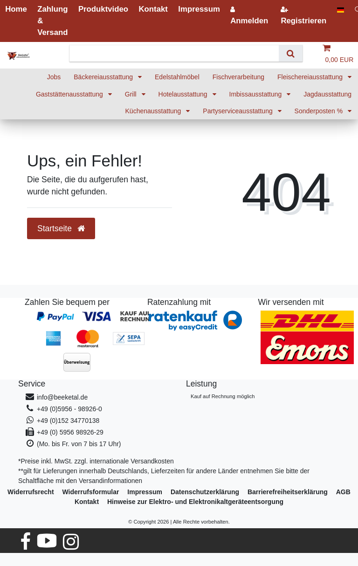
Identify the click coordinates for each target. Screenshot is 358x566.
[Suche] (291, 53)
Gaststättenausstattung (70, 94)
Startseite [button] (61, 228)
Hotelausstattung (183, 94)
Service (31, 383)
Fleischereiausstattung (310, 77)
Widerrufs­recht (30, 492)
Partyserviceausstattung (238, 111)
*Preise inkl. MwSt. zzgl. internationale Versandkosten (96, 461)
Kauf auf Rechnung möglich (223, 396)
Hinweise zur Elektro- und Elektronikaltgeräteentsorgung (195, 501)
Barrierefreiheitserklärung (288, 492)
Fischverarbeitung (238, 77)
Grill (131, 94)
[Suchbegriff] (177, 53)
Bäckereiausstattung (104, 77)
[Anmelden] (249, 15)
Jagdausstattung (327, 94)
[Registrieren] (303, 15)
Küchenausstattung (154, 111)
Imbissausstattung (256, 94)
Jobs (54, 77)
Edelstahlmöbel (177, 77)
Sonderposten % (319, 111)
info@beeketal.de (62, 397)
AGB (343, 492)
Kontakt (87, 501)
